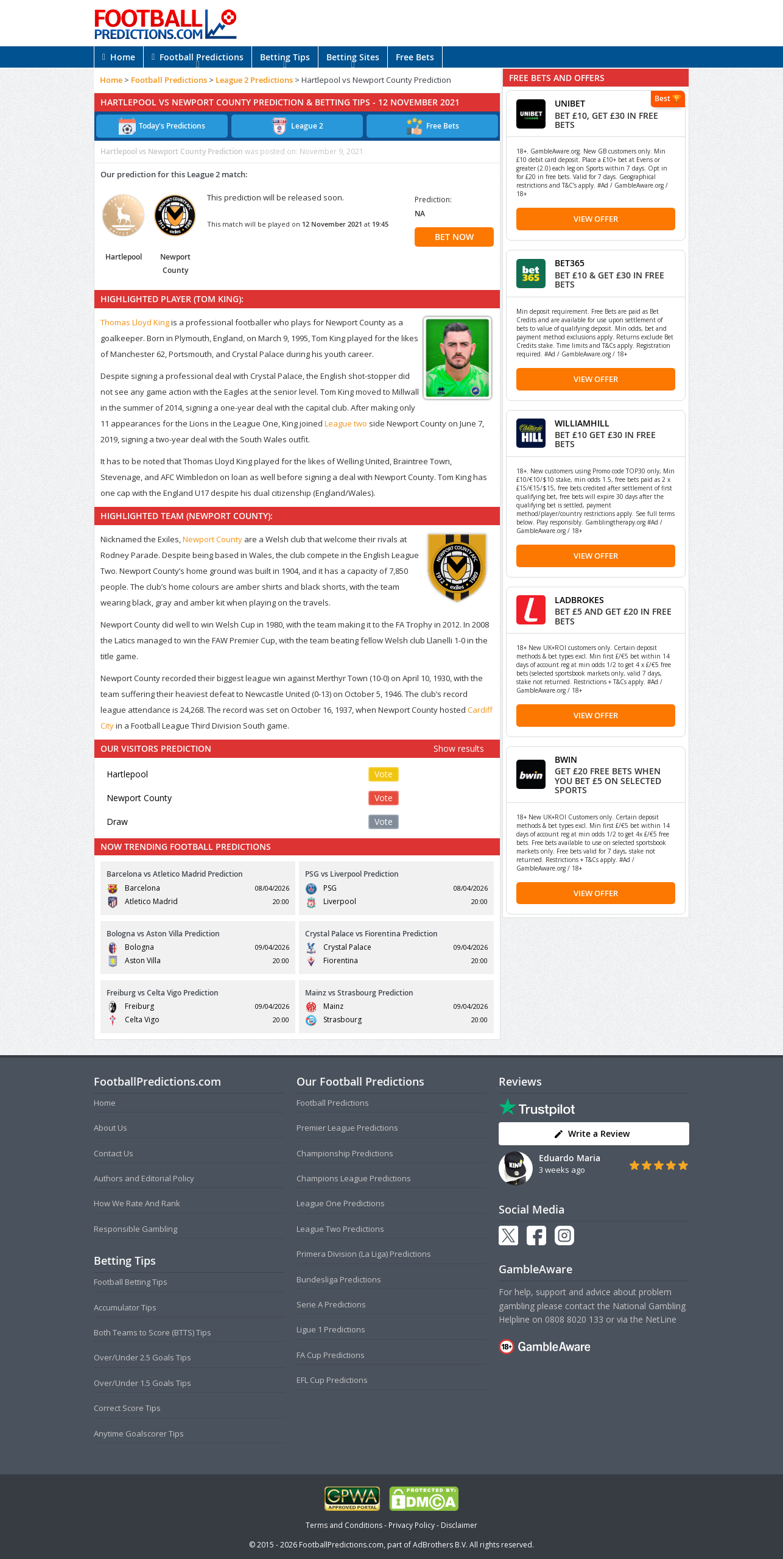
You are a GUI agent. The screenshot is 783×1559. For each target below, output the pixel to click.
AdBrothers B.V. (440, 1545)
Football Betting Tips (130, 1281)
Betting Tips (285, 57)
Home (118, 57)
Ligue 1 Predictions (331, 1329)
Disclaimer (459, 1525)
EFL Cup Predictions (332, 1379)
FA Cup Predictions (331, 1354)
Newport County (212, 539)
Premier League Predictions (347, 1127)
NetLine (660, 1319)
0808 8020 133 (574, 1319)
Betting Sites (352, 57)
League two (346, 423)
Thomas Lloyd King (134, 322)
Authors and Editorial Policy (144, 1178)
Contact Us (113, 1153)
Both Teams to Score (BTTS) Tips (152, 1332)
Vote (383, 774)
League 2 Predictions (254, 79)
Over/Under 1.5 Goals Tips (142, 1382)
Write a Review (591, 1133)
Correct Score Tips (127, 1407)
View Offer (596, 218)
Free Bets (415, 57)
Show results (459, 748)
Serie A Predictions (331, 1304)
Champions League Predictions (354, 1178)
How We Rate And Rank (137, 1203)
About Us (110, 1127)
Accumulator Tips (125, 1307)
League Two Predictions (340, 1228)
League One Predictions (341, 1203)
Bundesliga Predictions (339, 1279)
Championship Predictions (345, 1153)
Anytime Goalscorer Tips (139, 1433)
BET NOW (454, 236)
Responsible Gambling (135, 1228)
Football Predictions (198, 57)
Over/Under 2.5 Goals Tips (142, 1357)
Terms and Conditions (344, 1525)
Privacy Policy (411, 1525)
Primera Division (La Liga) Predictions (364, 1253)
